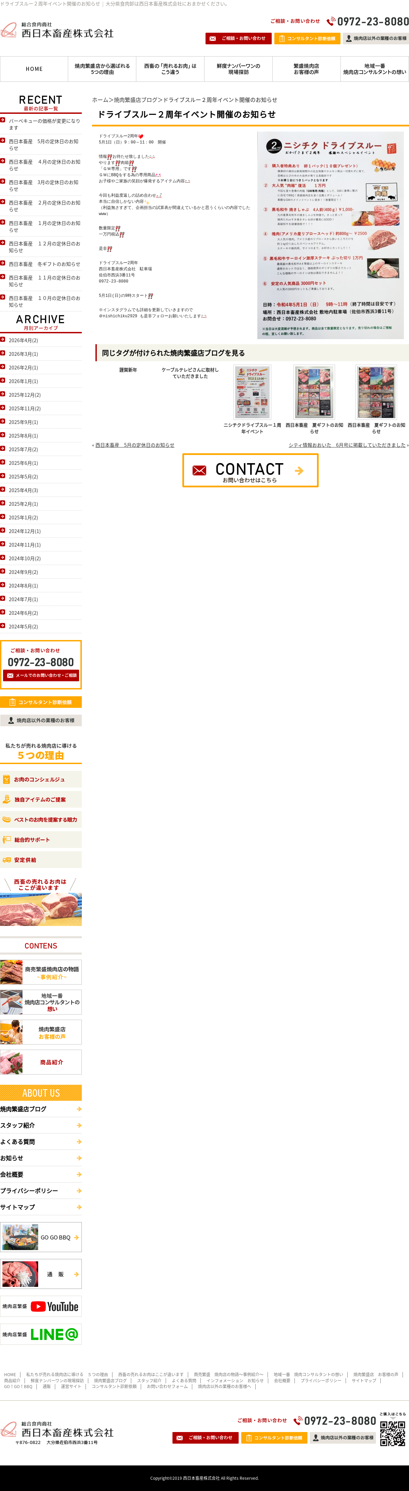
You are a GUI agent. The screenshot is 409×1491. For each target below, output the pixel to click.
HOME (10, 1374)
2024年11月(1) (25, 544)
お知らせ (11, 1158)
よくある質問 (17, 1141)
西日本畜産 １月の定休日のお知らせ (44, 226)
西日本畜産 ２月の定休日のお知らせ (44, 206)
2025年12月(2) (25, 394)
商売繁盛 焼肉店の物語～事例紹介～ (228, 1374)
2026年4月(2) (23, 340)
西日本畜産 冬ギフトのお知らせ (44, 263)
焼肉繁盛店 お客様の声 (375, 1374)
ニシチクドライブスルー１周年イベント (252, 428)
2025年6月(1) (23, 462)
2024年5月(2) (23, 626)
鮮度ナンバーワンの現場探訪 (57, 1381)
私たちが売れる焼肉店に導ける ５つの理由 (67, 1374)
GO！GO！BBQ (18, 1386)
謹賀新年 (128, 369)
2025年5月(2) (23, 476)
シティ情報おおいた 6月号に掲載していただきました (347, 444)
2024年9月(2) (23, 571)
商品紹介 (12, 1381)
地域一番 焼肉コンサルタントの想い (308, 1374)
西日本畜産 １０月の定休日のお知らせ (44, 301)
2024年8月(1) (23, 585)
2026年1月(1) (23, 381)
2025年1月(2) (23, 517)
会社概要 (11, 1174)
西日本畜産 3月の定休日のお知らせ (43, 185)
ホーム (100, 99)
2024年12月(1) (25, 531)
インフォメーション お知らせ (235, 1381)
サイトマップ (17, 1207)
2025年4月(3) (23, 490)
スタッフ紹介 (17, 1125)
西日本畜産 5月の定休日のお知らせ (135, 444)
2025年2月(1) (23, 503)
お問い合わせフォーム (167, 1386)
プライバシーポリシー (29, 1190)
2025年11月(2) (25, 408)
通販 (47, 1386)
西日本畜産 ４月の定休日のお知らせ (44, 165)
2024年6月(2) (23, 612)
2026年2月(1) (23, 367)
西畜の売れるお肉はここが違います (151, 1374)
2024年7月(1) (23, 599)
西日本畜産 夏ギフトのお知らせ (314, 428)
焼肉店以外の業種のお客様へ (224, 1386)
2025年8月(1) (23, 435)
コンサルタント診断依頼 (114, 1386)
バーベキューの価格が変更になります (44, 124)
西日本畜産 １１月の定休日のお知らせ (44, 281)
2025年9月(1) (23, 422)
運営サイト (71, 1386)
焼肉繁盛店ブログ (135, 99)
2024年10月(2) (25, 558)
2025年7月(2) (23, 449)
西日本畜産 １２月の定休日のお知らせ (44, 247)
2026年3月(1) (23, 353)
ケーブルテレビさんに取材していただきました (190, 372)
